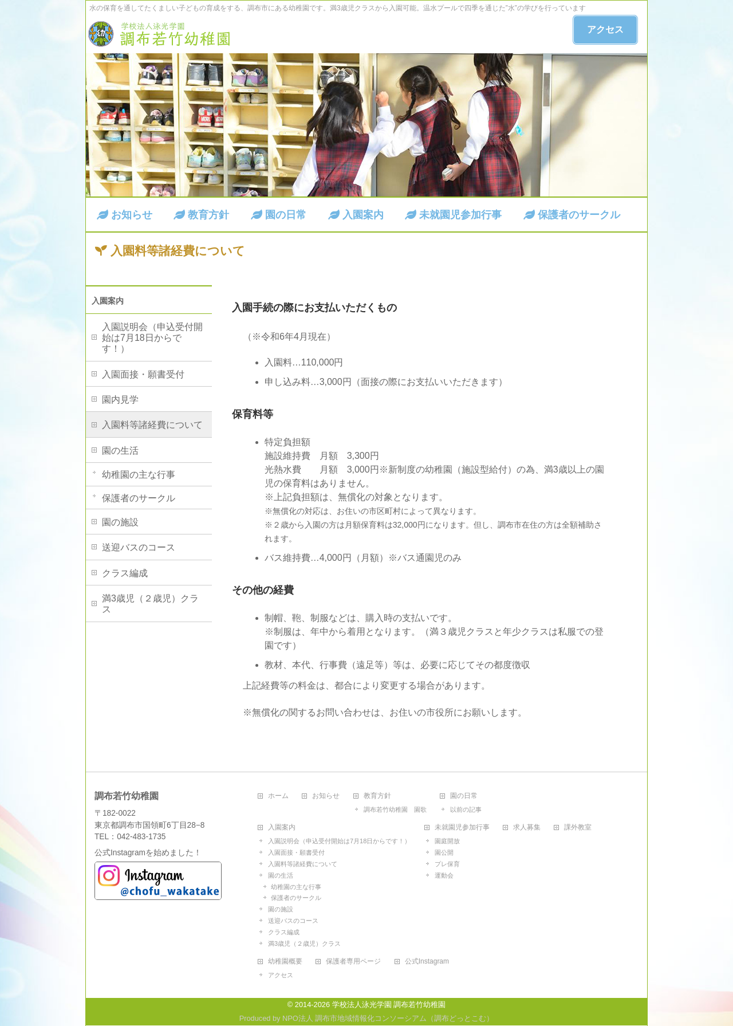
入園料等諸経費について (152, 425)
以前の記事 (466, 809)
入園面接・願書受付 (143, 374)
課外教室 (578, 827)
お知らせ (326, 796)
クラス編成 (125, 573)
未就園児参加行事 (462, 827)
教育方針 (377, 796)
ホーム (278, 796)
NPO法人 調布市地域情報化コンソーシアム (354, 1018)
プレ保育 (447, 863)
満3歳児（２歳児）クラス (150, 603)
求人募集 (527, 827)
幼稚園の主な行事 (138, 474)
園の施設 (120, 522)
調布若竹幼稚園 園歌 (395, 809)
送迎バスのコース (138, 547)
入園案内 (108, 300)
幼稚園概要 (285, 961)
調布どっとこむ (460, 1018)
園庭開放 (447, 841)
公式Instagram (427, 961)
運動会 (444, 875)
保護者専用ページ (353, 961)
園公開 (444, 852)
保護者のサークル (138, 498)
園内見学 (120, 399)
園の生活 (120, 450)
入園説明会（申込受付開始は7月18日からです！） (152, 338)
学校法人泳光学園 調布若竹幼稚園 (389, 1004)
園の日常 (464, 796)
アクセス (605, 29)
